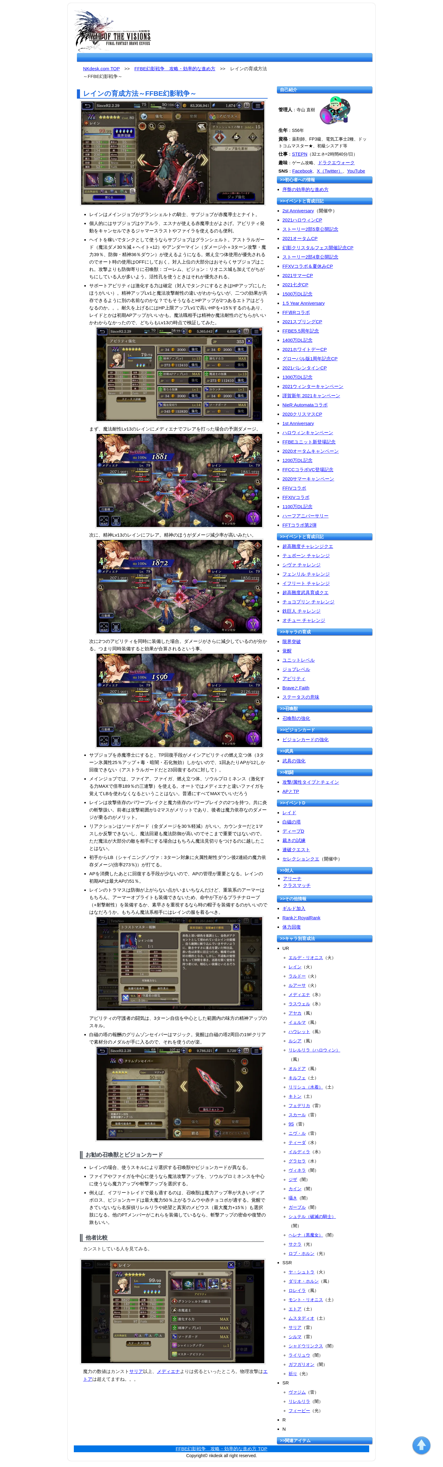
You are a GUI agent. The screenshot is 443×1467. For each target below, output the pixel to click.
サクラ (295, 1244)
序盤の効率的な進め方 (305, 189)
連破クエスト (296, 849)
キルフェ (297, 1077)
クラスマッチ (297, 885)
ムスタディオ (301, 1318)
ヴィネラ (297, 1170)
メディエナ (168, 1371)
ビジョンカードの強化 (305, 739)
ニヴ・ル (297, 1133)
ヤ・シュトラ (301, 1271)
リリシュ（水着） (306, 1087)
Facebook (302, 171)
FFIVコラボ (294, 488)
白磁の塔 (291, 821)
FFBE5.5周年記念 (300, 330)
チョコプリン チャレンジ (308, 601)
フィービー (299, 1410)
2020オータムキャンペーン (310, 451)
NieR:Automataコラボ (305, 404)
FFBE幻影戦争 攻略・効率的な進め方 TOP (221, 1448)
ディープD (293, 831)
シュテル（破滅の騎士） (312, 1216)
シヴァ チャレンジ (301, 564)
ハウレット (299, 1031)
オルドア (297, 1068)
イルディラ (299, 1151)
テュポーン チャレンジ (306, 555)
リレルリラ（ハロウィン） (314, 1050)
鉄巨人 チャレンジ (301, 611)
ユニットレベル (298, 660)
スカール (297, 1114)
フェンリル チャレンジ (306, 574)
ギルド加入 (293, 908)
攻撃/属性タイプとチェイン (310, 782)
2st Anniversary (298, 210)
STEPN (299, 154)
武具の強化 (293, 760)
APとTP (290, 791)
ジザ (293, 1179)
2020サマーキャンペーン (308, 478)
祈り (293, 1373)
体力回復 (291, 927)
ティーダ (297, 1142)
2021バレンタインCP (304, 367)
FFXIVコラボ (295, 497)
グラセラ (297, 1160)
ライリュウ (299, 1355)
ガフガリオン (301, 1364)
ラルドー (297, 976)
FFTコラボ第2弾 (299, 525)
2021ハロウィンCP (302, 220)
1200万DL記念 (297, 460)
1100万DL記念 (297, 506)
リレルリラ (299, 1401)
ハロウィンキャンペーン (307, 432)
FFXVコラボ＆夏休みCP (307, 266)
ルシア (295, 1040)
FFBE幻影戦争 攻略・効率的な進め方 (174, 68)
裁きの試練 (293, 840)
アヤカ (295, 1013)
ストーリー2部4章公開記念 (310, 256)
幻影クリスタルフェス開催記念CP (317, 247)
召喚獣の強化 (296, 718)
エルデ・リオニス (306, 957)
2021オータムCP (299, 238)
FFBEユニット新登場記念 (309, 441)
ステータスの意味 (300, 697)
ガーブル (297, 1207)
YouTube (356, 171)
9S (291, 1124)
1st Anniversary (298, 423)
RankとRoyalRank (301, 917)
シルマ (295, 1336)
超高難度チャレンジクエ (307, 546)
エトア (295, 1308)
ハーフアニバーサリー (305, 515)
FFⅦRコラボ (296, 312)
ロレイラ (297, 1290)
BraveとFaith (295, 687)
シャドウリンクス (306, 1345)
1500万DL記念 (297, 293)
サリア (136, 1371)
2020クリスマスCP (302, 414)
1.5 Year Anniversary (303, 303)
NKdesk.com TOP (101, 68)
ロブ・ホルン (301, 1253)
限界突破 (291, 641)
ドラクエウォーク (336, 162)
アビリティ (293, 678)
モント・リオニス (306, 1299)
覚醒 (287, 650)
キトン (295, 1096)
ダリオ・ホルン (304, 1281)
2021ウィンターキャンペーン (312, 386)
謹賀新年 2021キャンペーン (311, 395)
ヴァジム (297, 1392)
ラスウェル (299, 1003)
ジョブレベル (296, 669)
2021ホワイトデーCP (304, 349)
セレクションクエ (300, 858)
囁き (293, 1197)
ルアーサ (297, 985)
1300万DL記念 (297, 377)
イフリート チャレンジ (306, 583)
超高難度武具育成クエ (305, 592)
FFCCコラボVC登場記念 (307, 469)
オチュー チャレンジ (303, 620)
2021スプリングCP (302, 321)
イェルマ (297, 1022)
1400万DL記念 (297, 340)
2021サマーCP (297, 275)
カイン (295, 1188)
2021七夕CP (295, 284)
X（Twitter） (330, 171)
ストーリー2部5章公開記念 (310, 229)
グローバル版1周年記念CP (309, 358)
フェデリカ (299, 1105)
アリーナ (292, 878)
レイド (289, 812)
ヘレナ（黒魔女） (306, 1234)
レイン (295, 966)
